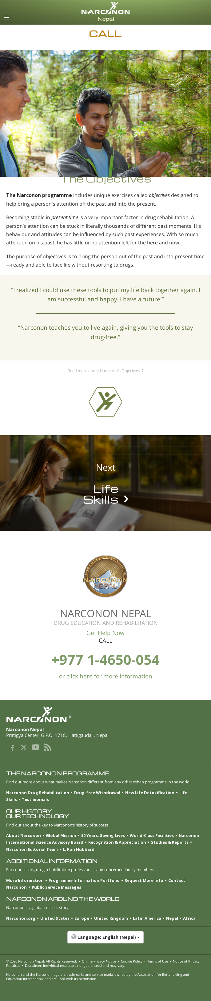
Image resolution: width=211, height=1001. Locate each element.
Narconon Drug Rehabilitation (37, 792)
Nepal (172, 918)
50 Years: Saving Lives (103, 835)
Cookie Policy (131, 961)
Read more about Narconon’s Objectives (104, 370)
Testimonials (35, 799)
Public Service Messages (56, 887)
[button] (105, 940)
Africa (189, 918)
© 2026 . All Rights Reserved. (41, 961)
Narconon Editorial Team (32, 849)
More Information (25, 880)
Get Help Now (105, 633)
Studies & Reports (170, 842)
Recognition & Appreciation (117, 842)
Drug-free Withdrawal (97, 792)
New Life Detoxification (149, 792)
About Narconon (23, 835)
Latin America (147, 918)
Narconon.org (20, 918)
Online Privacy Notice (99, 961)
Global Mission (61, 835)
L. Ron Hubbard (78, 849)
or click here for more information (105, 676)
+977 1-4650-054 (105, 659)
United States (55, 918)
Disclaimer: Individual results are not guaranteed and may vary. (75, 965)
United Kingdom (111, 918)
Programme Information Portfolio (84, 880)
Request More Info (144, 880)
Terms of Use (157, 961)
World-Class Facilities (152, 835)
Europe (81, 918)
